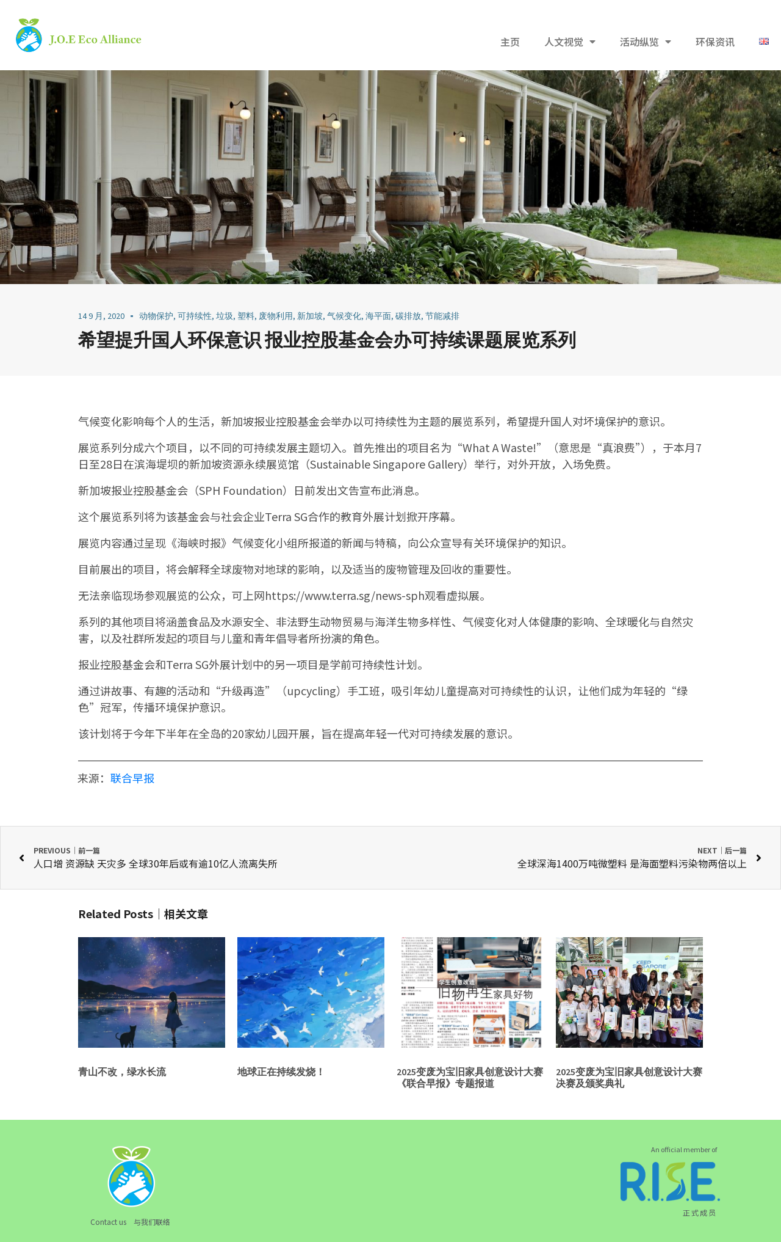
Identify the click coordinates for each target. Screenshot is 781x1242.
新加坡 (310, 315)
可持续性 (195, 315)
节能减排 (442, 315)
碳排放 (408, 315)
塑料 (245, 315)
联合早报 (132, 778)
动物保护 (156, 315)
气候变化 (344, 315)
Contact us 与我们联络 (130, 1221)
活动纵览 (645, 42)
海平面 (378, 315)
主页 (510, 41)
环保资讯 (715, 41)
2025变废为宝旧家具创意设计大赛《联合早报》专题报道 (470, 1077)
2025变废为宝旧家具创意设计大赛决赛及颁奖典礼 (629, 1077)
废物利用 (276, 315)
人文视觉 (570, 42)
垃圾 (224, 315)
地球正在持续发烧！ (281, 1071)
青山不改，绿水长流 (122, 1071)
